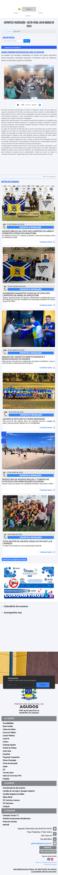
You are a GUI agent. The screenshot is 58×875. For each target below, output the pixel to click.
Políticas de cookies (50, 864)
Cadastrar (43, 685)
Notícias (10, 31)
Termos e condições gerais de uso (46, 862)
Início (4, 31)
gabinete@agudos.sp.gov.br (41, 843)
